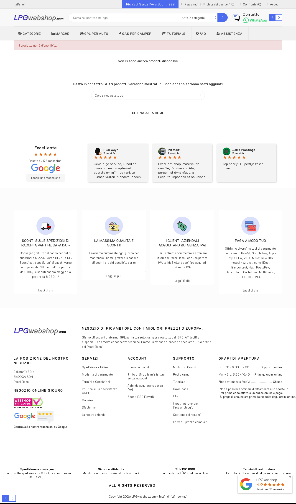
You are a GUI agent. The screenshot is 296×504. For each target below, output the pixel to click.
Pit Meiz (174, 149)
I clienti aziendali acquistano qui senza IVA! (182, 242)
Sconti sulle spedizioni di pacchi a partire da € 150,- (45, 242)
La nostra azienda (93, 414)
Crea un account (138, 367)
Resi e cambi (181, 374)
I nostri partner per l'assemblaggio (185, 405)
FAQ (176, 396)
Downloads (180, 389)
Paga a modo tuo (250, 240)
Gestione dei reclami (187, 414)
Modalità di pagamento (97, 374)
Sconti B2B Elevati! (141, 397)
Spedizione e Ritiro (95, 367)
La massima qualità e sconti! (114, 242)
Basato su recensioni (270, 489)
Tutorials (179, 382)
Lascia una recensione (45, 178)
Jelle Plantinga (243, 149)
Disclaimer (89, 407)
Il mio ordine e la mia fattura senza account (146, 376)
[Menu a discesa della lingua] (19, 4)
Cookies (87, 400)
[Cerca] (148, 95)
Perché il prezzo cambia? (190, 422)
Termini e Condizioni (96, 382)
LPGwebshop (266, 479)
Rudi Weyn (110, 149)
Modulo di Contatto (186, 367)
